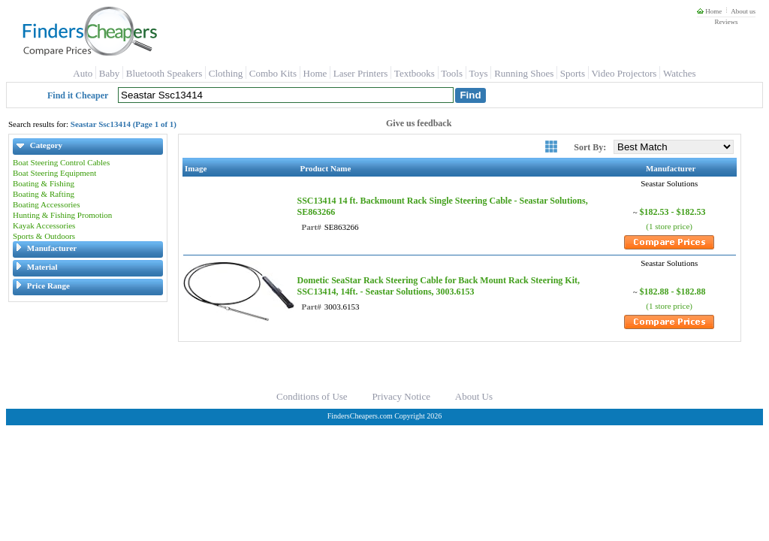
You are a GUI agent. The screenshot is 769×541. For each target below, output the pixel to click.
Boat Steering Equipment (54, 172)
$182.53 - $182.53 (673, 212)
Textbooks (414, 73)
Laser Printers (360, 73)
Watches (679, 73)
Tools (452, 73)
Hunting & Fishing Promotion (62, 214)
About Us (474, 396)
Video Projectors (623, 73)
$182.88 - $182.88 (673, 291)
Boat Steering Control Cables (61, 162)
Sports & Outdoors (44, 235)
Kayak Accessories (44, 225)
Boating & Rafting (43, 193)
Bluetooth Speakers (164, 73)
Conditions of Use (312, 396)
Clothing (226, 73)
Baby (109, 73)
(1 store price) (669, 226)
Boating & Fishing (43, 183)
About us (743, 11)
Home (709, 11)
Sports (572, 73)
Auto (82, 73)
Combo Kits (273, 73)
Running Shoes (523, 73)
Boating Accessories (46, 204)
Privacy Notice (401, 396)
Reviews (725, 22)
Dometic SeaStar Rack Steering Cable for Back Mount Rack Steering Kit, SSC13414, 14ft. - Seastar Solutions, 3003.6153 (438, 286)
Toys (478, 73)
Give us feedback (418, 123)
